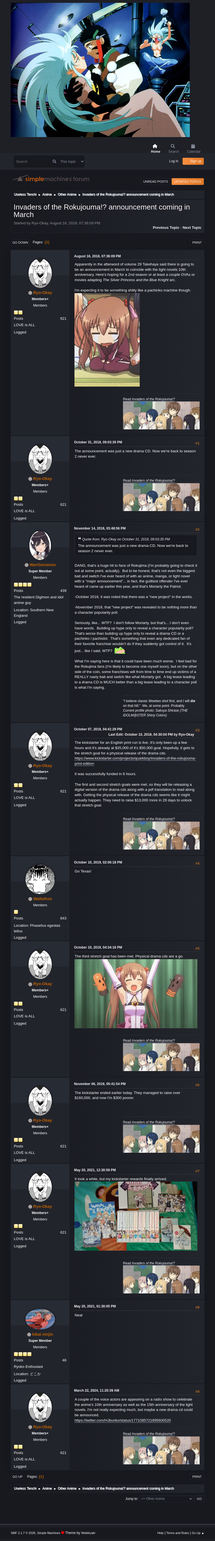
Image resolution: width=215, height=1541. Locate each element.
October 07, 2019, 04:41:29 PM (98, 729)
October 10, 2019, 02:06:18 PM (98, 862)
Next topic (192, 227)
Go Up (17, 1476)
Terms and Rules (177, 1533)
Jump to (131, 1498)
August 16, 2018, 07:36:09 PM (97, 256)
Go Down (20, 242)
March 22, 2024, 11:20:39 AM (96, 1390)
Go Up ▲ (198, 1533)
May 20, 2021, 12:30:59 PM (95, 1170)
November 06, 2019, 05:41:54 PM (100, 1084)
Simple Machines (48, 1533)
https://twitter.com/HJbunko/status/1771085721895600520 (122, 1420)
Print (197, 242)
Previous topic (166, 227)
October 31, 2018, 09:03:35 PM (98, 442)
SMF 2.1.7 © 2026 (23, 1533)
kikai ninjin (42, 1334)
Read (149, 399)
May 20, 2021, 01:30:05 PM (95, 1306)
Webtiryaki (88, 1533)
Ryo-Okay (42, 292)
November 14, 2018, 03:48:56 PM (100, 528)
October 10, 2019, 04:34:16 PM (98, 947)
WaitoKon (42, 899)
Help (160, 1533)
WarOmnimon (43, 565)
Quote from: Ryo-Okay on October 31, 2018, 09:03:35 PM (126, 539)
